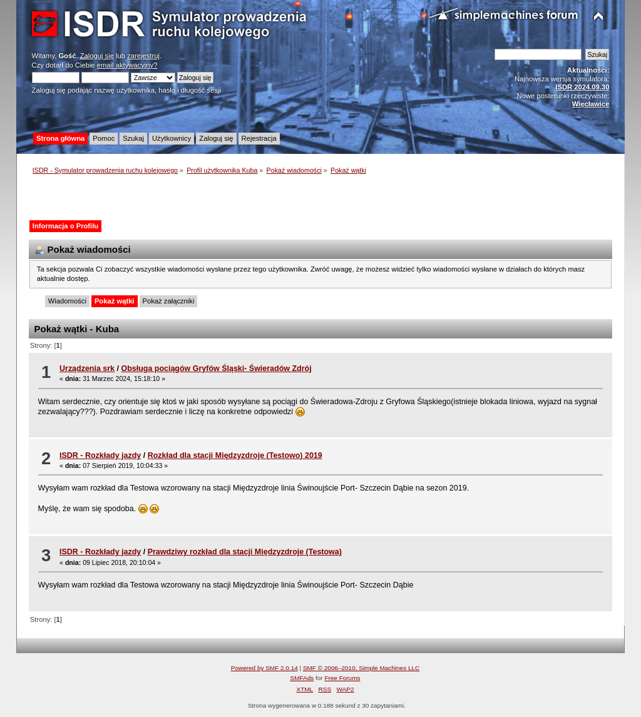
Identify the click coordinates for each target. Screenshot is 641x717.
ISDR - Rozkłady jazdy (100, 455)
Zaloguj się (97, 55)
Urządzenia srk (87, 368)
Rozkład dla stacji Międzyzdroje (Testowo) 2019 (235, 455)
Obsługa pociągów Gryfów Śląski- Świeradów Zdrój (216, 368)
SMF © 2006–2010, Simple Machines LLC (361, 667)
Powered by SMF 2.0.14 (264, 667)
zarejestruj (143, 55)
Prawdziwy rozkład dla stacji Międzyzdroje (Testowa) (245, 551)
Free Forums (342, 677)
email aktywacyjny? (127, 65)
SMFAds (302, 677)
